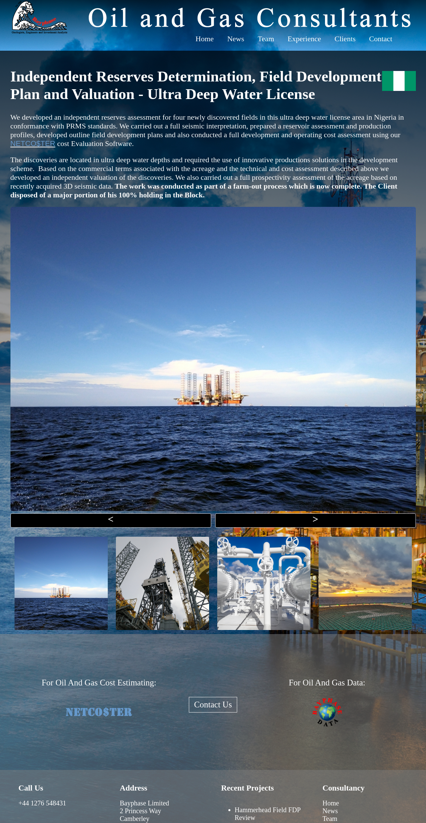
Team (266, 38)
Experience (304, 38)
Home (205, 38)
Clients (344, 38)
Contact (380, 38)
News (235, 38)
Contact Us (213, 704)
